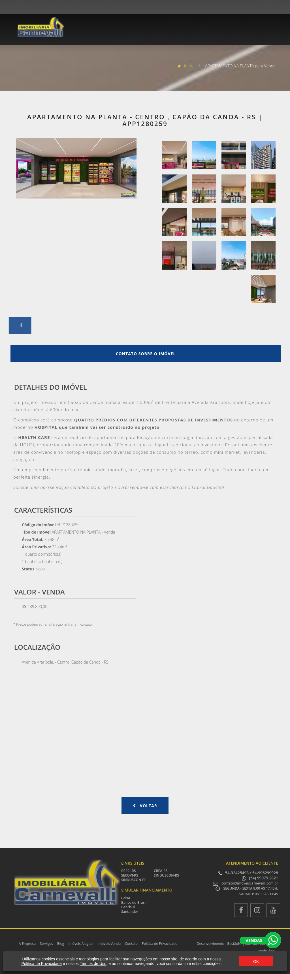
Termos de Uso (93, 963)
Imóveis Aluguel (202, 33)
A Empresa (129, 33)
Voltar (145, 805)
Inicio (186, 66)
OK (256, 961)
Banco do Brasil (133, 902)
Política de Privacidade (41, 963)
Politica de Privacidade (157, 943)
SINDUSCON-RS (166, 875)
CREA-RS (160, 870)
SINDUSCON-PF (133, 879)
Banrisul (128, 907)
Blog (176, 33)
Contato (267, 33)
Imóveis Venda (238, 33)
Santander (129, 911)
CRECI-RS (128, 870)
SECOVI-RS (129, 875)
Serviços (155, 33)
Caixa (125, 898)
